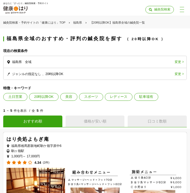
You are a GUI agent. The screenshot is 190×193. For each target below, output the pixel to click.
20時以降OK (43, 97)
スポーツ (91, 97)
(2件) (46, 162)
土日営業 (15, 97)
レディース (118, 97)
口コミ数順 (157, 121)
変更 (178, 62)
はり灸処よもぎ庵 (27, 139)
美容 (68, 97)
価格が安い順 (95, 121)
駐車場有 (146, 97)
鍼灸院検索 (162, 9)
